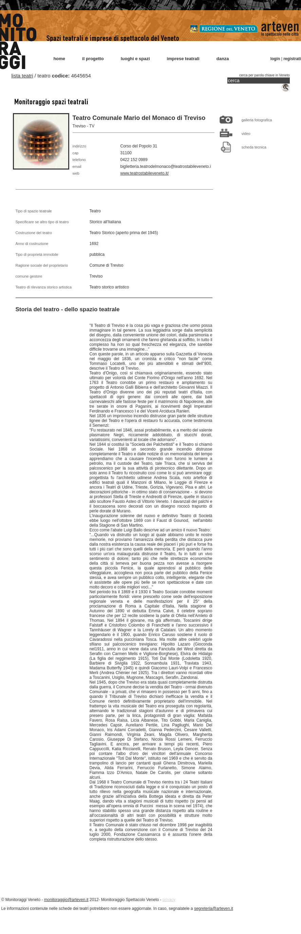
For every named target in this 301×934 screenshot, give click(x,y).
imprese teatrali (183, 58)
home (59, 58)
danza (223, 58)
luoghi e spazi (135, 58)
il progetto (93, 58)
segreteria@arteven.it (213, 908)
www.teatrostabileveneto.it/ (144, 173)
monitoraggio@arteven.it (66, 899)
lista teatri (22, 75)
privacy (169, 899)
